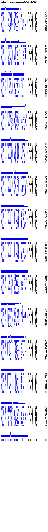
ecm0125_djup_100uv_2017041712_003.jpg (11, 10)
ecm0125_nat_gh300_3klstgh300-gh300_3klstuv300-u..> (14, 373)
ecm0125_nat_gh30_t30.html (7, 386)
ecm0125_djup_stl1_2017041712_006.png (10, 47)
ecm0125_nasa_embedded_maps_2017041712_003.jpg (13, 338)
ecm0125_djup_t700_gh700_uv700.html (10, 63)
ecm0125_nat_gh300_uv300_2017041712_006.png (12, 383)
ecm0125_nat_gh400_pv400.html (8, 396)
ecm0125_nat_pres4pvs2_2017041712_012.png (11, 480)
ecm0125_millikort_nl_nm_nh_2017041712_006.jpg (13, 313)
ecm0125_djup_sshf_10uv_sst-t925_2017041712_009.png (14, 43)
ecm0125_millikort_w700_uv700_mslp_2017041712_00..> (14, 321)
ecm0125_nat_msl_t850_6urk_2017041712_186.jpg (12, 461)
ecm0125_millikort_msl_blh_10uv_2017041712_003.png (14, 196)
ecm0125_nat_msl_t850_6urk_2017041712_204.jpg (12, 465)
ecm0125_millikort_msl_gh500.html (9, 240)
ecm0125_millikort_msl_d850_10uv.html (10, 214)
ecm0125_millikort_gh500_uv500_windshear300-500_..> (14, 152)
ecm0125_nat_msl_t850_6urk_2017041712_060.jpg (12, 435)
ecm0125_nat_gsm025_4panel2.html (9, 406)
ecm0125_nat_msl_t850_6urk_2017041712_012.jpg (12, 425)
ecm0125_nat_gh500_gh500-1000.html (9, 401)
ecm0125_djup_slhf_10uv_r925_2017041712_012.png (13, 36)
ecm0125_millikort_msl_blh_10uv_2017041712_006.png (14, 198)
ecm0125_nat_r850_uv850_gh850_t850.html (11, 498)
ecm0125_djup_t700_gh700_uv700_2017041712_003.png (13, 65)
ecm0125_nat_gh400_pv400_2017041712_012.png (12, 399)
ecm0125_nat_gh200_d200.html (8, 363)
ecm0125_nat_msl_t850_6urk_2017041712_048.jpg (12, 433)
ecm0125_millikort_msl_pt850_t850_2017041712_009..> (14, 256)
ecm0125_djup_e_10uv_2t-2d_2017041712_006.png (12, 17)
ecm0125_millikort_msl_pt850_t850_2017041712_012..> (14, 257)
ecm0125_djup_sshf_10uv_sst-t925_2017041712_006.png (14, 42)
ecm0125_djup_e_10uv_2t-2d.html (9, 14)
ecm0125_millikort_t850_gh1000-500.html (11, 315)
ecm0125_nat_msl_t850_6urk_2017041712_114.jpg (12, 446)
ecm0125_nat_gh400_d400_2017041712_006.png (12, 393)
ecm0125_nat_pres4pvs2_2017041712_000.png (11, 477)
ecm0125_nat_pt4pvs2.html (7, 489)
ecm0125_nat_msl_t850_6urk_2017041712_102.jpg (12, 444)
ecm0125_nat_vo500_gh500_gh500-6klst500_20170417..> (14, 519)
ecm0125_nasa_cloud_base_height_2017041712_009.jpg (14, 333)
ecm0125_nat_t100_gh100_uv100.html (9, 503)
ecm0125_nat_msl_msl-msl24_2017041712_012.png (12, 418)
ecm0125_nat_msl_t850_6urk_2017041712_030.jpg (12, 429)
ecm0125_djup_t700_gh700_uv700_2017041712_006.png (13, 66)
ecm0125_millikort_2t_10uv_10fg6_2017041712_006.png (14, 148)
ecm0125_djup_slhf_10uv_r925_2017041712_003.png (13, 32)
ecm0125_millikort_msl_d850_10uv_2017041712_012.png (14, 219)
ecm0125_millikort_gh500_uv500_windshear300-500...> (14, 151)
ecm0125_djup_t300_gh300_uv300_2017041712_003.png (13, 50)
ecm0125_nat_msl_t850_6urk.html (9, 423)
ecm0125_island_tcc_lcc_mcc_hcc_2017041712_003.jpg (14, 122)
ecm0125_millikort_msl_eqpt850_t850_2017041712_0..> (14, 221)
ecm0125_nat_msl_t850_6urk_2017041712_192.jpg (12, 463)
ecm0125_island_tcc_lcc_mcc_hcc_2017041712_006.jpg (14, 123)
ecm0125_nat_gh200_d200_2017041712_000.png (12, 365)
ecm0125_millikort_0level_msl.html (9, 141)
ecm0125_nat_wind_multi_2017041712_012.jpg (12, 527)
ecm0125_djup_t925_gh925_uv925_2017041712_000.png (13, 79)
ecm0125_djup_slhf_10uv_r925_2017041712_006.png (13, 33)
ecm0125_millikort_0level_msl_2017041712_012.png (13, 146)
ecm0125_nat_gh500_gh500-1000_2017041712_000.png (13, 402)
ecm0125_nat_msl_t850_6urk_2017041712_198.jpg (12, 464)
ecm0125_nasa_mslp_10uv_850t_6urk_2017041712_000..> (14, 344)
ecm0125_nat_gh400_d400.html (8, 391)
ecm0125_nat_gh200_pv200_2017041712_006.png (12, 371)
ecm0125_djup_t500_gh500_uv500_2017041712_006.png (13, 59)
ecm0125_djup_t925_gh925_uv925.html (10, 78)
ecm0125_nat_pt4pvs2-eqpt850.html (9, 481)
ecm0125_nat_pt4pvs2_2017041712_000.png (11, 490)
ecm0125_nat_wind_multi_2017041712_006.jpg (12, 526)
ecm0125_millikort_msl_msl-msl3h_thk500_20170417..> (14, 246)
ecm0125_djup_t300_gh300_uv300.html (10, 48)
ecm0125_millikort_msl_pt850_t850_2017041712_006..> (14, 255)
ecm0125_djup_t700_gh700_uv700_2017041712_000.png (13, 64)
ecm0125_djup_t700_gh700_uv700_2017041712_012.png (13, 69)
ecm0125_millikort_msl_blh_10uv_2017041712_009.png (14, 199)
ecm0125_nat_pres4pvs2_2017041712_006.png (11, 479)
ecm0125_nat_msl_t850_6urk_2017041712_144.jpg (12, 453)
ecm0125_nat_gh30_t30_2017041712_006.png (11, 388)
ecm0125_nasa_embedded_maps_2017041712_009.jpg (13, 340)
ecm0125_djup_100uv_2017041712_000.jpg (11, 8)
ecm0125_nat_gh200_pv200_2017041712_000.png (12, 370)
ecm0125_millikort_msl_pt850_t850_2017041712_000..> (14, 252)
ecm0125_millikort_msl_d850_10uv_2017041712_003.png (14, 215)
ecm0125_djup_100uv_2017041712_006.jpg (11, 11)
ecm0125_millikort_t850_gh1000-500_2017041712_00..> (14, 316)
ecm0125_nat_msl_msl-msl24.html (9, 414)
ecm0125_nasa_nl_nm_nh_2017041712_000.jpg (11, 349)
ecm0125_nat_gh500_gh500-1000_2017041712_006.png (13, 403)
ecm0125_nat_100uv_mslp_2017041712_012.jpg (12, 359)
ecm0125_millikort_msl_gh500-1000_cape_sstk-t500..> (14, 227)
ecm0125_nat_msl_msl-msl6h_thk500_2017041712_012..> (14, 422)
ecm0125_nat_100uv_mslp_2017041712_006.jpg (12, 356)
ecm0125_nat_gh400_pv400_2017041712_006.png (12, 398)
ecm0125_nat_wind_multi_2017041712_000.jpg (12, 524)
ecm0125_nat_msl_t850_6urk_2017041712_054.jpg (12, 434)
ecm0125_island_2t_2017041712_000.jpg (10, 106)
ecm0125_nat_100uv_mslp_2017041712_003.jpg (12, 355)
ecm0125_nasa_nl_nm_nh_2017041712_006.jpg (11, 350)
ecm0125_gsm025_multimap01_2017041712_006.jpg (12, 87)
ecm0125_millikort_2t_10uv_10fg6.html (10, 147)
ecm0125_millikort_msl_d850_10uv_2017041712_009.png (14, 217)
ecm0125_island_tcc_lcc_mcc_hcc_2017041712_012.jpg (14, 126)
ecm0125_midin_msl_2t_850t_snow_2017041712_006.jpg (14, 137)
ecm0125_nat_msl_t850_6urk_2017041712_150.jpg (12, 454)
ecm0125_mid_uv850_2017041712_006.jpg (10, 131)
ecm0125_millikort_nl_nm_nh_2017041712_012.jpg (13, 314)
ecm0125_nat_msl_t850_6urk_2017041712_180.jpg (12, 460)
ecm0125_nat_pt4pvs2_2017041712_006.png (11, 491)
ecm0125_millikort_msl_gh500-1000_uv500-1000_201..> (14, 235)
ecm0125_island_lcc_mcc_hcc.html (9, 112)
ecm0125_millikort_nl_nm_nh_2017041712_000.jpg (13, 312)
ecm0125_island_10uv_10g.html (8, 97)
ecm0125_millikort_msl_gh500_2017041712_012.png (13, 243)
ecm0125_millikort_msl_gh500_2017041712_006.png (13, 242)
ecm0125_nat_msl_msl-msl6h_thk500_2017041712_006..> (14, 420)
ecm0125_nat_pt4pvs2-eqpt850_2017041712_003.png (13, 484)
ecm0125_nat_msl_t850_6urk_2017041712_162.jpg (12, 456)
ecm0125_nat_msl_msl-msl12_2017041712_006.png (12, 412)
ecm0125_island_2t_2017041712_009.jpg (10, 110)
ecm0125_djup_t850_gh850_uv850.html (10, 70)
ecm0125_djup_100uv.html (7, 7)
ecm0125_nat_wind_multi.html (8, 523)
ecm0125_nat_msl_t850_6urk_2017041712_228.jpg (12, 470)
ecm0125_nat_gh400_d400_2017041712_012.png (12, 394)
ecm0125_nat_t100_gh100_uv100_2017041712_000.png (13, 505)
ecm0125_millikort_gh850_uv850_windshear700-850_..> (14, 182)
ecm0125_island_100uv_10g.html (8, 90)
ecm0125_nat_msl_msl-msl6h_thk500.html (11, 419)
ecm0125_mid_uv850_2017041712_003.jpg (10, 130)
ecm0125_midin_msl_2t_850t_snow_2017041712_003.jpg (14, 136)
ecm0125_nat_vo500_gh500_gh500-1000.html (11, 513)
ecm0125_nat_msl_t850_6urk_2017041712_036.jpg (12, 430)
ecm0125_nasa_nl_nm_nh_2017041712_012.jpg (11, 351)
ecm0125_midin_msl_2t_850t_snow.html (10, 135)
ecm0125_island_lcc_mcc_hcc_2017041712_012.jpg (13, 118)
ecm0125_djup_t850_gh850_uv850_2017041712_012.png (13, 76)
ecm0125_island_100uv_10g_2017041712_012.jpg (12, 96)
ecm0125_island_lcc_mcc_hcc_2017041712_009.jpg (13, 117)
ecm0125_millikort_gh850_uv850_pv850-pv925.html (13, 165)
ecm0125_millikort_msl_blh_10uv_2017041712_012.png (14, 200)
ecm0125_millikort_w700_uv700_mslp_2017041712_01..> (14, 326)
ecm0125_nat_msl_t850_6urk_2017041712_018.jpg (12, 427)
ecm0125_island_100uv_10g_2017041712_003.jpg (12, 92)
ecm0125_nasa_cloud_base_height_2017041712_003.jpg (14, 330)
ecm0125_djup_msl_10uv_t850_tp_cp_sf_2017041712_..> (14, 22)
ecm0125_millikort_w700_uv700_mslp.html (11, 320)
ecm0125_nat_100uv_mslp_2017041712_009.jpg (12, 357)
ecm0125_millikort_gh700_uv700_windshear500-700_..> (14, 159)
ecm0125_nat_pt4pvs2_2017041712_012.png (11, 492)
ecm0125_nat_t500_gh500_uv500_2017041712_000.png (13, 510)
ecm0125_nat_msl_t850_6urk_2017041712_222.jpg (12, 469)
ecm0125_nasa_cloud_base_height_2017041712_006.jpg (14, 331)
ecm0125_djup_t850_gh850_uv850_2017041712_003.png (13, 73)
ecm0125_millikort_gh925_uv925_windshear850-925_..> (14, 189)
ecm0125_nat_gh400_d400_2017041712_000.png (12, 392)
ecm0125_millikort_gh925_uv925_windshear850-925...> (14, 188)
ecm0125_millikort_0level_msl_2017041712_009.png (13, 144)
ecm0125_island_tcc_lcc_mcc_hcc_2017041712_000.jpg (14, 121)
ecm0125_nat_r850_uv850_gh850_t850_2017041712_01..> (14, 502)
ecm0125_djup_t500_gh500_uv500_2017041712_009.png (13, 60)
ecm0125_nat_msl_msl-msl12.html (9, 409)
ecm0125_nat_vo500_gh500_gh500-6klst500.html (12, 518)
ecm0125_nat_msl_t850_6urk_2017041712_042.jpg (12, 432)
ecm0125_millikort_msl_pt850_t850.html (11, 251)
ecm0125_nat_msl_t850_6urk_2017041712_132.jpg (12, 450)
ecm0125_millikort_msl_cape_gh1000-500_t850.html (13, 201)
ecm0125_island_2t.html (6, 105)
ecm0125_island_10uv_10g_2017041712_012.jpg (12, 104)
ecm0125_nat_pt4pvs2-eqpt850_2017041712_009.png (13, 486)
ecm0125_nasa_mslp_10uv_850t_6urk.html (11, 342)
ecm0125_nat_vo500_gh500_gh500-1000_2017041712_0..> (14, 514)
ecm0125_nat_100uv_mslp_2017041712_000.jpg (12, 354)
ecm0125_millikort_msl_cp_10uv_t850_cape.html (12, 208)
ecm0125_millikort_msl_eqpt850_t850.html (11, 220)
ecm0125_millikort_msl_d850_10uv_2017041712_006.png (14, 216)
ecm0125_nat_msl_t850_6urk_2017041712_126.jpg (12, 449)
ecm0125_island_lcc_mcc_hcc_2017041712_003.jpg (13, 115)
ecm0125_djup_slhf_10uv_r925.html (9, 31)
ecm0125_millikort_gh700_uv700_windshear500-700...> (14, 158)
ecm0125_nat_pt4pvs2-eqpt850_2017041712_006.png (13, 485)
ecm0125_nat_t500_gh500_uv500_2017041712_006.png (13, 511)
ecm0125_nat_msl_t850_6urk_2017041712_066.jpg (12, 437)
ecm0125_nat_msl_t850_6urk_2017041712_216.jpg (12, 467)
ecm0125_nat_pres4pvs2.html (8, 476)
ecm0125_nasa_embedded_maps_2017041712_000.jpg (13, 336)
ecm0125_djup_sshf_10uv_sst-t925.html (10, 39)
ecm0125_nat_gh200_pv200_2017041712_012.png (12, 372)
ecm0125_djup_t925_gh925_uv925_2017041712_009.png (13, 83)
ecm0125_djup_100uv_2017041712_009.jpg (11, 12)
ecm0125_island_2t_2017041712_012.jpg (10, 111)
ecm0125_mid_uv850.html (6, 127)
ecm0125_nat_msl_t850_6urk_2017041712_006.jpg (12, 424)
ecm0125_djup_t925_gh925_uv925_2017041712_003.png (13, 80)
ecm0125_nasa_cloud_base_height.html (10, 328)
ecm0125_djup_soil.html (6, 37)
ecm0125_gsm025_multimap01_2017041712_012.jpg (12, 89)
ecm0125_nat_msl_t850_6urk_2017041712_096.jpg (12, 443)
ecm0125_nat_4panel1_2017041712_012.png (11, 362)
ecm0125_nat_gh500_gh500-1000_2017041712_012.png (13, 404)
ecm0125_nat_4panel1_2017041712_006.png (11, 361)
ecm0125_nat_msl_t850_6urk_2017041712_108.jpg (12, 445)
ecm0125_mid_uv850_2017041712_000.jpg (10, 128)
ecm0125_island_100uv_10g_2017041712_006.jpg (12, 94)
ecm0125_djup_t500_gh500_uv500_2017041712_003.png (13, 58)
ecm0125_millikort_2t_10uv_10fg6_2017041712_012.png (14, 149)
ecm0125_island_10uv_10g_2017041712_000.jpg (12, 99)
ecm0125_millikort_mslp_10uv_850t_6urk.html (12, 258)
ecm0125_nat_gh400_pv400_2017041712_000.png (12, 397)
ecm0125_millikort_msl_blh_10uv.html (10, 195)
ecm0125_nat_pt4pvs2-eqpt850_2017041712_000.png (13, 482)
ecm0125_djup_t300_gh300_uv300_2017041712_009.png (13, 53)
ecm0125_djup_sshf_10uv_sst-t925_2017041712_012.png (14, 44)
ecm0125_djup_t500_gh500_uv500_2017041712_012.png (13, 62)
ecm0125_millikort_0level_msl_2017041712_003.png (13, 142)
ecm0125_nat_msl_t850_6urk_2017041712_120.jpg (12, 448)
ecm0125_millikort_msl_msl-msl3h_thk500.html (12, 245)
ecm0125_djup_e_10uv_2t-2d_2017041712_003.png (12, 16)
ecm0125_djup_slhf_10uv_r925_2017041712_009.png (13, 34)
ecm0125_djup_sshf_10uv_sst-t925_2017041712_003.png (14, 40)
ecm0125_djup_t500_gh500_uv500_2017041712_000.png (13, 57)
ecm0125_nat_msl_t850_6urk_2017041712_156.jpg (12, 455)
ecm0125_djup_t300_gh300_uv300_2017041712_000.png (13, 49)
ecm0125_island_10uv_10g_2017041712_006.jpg (12, 101)
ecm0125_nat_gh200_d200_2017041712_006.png (12, 366)
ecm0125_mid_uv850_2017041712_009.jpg (10, 132)
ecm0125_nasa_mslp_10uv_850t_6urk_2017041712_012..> (14, 346)
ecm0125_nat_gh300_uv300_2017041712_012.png (12, 385)
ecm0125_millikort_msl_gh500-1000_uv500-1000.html (13, 234)
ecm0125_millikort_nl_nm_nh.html (9, 310)
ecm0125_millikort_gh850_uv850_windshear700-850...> (14, 180)
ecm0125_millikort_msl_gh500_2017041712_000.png (13, 241)
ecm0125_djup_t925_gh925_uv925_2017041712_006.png (13, 81)
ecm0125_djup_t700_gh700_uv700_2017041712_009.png (13, 68)
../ (1, 6)
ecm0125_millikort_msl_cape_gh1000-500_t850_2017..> (14, 203)
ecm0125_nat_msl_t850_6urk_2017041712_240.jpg (12, 472)
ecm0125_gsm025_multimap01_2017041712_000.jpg (12, 86)
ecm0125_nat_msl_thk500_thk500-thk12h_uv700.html (13, 474)
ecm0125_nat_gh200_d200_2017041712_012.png (12, 367)
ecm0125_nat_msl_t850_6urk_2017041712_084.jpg (12, 440)
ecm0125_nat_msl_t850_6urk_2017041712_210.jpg (12, 466)
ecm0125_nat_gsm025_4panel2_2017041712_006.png (13, 407)
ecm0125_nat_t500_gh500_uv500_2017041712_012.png (13, 512)
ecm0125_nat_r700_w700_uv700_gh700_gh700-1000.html (14, 493)
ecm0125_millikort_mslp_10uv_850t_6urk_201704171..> (14, 260)
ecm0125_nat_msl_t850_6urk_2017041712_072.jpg (12, 438)
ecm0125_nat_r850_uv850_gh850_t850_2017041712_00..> (14, 500)
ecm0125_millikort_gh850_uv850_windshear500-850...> (14, 173)
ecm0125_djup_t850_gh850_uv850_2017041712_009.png (13, 75)
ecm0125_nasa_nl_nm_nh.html (8, 347)
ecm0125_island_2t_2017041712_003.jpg (10, 107)
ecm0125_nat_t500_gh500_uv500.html (9, 508)
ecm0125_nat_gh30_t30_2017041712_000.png (11, 387)
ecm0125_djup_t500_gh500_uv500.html (10, 55)
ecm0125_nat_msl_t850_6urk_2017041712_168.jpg (12, 458)
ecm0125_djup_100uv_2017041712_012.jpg (11, 13)
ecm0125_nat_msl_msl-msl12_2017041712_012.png (12, 413)
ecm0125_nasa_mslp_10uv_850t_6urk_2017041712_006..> (14, 345)
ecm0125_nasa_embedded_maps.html (9, 335)
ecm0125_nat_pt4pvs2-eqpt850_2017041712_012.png (13, 487)
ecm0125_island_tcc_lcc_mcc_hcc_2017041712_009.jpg (14, 125)
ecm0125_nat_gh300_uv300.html (8, 381)
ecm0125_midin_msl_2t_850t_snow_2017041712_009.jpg (14, 138)
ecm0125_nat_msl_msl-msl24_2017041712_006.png (12, 417)
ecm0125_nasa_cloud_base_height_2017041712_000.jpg (14, 329)
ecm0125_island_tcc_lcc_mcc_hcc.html (10, 120)
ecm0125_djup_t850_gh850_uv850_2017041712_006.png (13, 74)
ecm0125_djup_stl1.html (6, 45)
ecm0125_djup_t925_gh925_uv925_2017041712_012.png (13, 84)
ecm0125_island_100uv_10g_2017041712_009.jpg (12, 95)
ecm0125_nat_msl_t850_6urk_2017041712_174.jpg (12, 459)
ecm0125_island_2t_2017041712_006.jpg (10, 109)
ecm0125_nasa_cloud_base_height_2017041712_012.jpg (14, 334)
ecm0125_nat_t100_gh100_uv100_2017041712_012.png (13, 507)
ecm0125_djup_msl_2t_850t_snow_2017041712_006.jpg (13, 28)
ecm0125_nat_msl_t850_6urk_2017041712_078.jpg (12, 439)
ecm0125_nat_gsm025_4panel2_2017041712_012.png (13, 408)
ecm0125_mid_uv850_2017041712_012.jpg (10, 133)
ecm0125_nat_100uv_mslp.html (8, 352)
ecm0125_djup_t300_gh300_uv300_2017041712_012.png (13, 54)
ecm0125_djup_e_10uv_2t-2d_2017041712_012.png (12, 19)
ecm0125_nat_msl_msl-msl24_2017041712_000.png (12, 415)
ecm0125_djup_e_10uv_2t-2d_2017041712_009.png (12, 18)
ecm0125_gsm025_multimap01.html (9, 85)
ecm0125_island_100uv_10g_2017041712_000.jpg (12, 91)
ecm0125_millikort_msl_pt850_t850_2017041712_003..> (14, 253)
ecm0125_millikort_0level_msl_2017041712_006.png (13, 143)
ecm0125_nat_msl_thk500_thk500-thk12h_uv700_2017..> (14, 475)
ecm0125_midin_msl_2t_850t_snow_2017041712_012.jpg (14, 139)
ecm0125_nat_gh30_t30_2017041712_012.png (11, 389)
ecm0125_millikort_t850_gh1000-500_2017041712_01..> (14, 319)
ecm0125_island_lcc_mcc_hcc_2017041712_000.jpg (13, 113)
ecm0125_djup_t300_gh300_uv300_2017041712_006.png (13, 52)
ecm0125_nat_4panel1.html (7, 360)
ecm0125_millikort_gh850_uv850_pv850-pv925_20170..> (14, 167)
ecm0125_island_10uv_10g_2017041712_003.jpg (12, 100)
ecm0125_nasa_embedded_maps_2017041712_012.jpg (13, 341)
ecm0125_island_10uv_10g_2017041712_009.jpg (12, 102)
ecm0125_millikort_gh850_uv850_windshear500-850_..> (14, 174)
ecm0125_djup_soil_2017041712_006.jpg (10, 38)
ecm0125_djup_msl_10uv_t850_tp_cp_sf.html (11, 21)
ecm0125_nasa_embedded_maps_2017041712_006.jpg (13, 339)
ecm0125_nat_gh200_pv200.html (8, 368)
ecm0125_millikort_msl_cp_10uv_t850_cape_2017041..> (14, 209)
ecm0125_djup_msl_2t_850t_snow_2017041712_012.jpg (13, 29)
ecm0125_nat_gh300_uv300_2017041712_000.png (12, 382)
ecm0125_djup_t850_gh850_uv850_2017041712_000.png (13, 71)
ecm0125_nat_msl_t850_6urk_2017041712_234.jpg (12, 471)
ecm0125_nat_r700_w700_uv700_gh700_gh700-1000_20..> (14, 495)
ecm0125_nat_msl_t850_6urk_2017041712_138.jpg (12, 451)
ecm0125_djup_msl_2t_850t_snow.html (10, 27)
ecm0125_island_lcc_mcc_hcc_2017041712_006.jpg (13, 116)
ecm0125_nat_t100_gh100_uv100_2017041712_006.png (13, 506)
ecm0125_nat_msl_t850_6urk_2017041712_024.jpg (12, 428)
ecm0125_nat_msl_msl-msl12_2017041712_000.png (12, 411)
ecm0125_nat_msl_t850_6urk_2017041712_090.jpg (12, 441)
